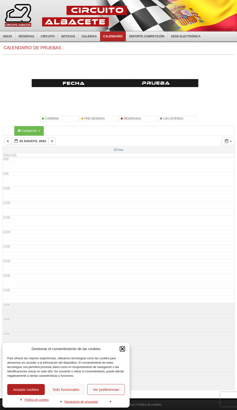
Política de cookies (36, 400)
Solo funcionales (66, 389)
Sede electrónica (186, 36)
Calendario (113, 36)
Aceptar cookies (26, 389)
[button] (122, 348)
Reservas (26, 36)
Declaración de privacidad (81, 401)
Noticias (68, 36)
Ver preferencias (106, 389)
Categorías (29, 130)
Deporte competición (146, 36)
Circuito (48, 36)
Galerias (89, 36)
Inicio (7, 36)
